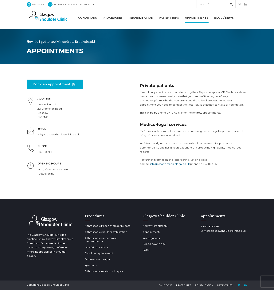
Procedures (113, 17)
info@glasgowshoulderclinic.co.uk (224, 230)
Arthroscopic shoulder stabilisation (106, 231)
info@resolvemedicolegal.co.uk (170, 163)
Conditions (87, 17)
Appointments (197, 17)
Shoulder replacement (99, 253)
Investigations (151, 237)
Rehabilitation (140, 17)
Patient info (169, 17)
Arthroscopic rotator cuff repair (104, 271)
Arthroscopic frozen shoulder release (108, 225)
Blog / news (224, 17)
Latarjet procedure (96, 247)
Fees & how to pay (154, 243)
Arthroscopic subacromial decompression (100, 239)
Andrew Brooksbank (155, 225)
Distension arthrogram (98, 259)
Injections (90, 265)
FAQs (146, 249)
